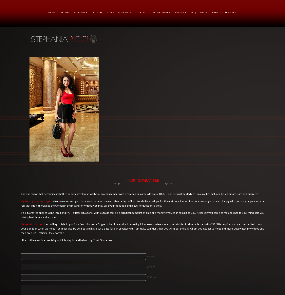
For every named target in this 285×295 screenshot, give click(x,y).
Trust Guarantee (224, 12)
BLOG (110, 12)
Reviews (180, 12)
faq (193, 12)
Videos (97, 12)
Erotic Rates (161, 12)
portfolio (81, 12)
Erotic (65, 12)
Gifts (203, 12)
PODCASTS (124, 12)
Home (52, 12)
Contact (142, 12)
